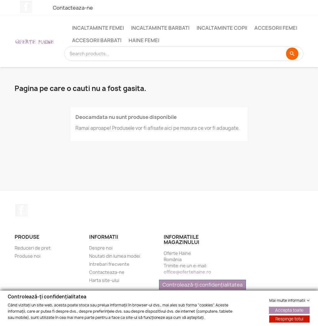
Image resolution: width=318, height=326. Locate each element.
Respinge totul (289, 318)
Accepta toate (289, 310)
